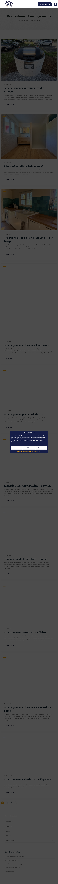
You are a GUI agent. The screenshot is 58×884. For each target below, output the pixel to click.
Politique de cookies (22, 451)
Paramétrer (41, 448)
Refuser (29, 448)
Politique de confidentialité (34, 451)
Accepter (16, 448)
